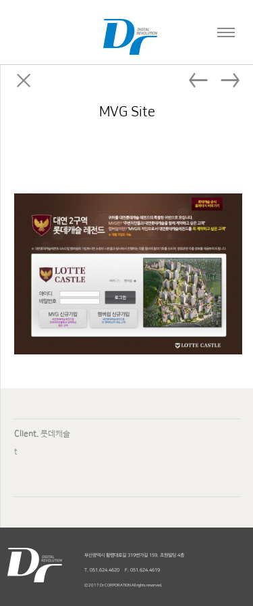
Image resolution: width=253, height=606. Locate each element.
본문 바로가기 (0, 0)
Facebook (158, 165)
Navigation (222, 26)
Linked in (210, 165)
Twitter (184, 165)
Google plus (235, 165)
